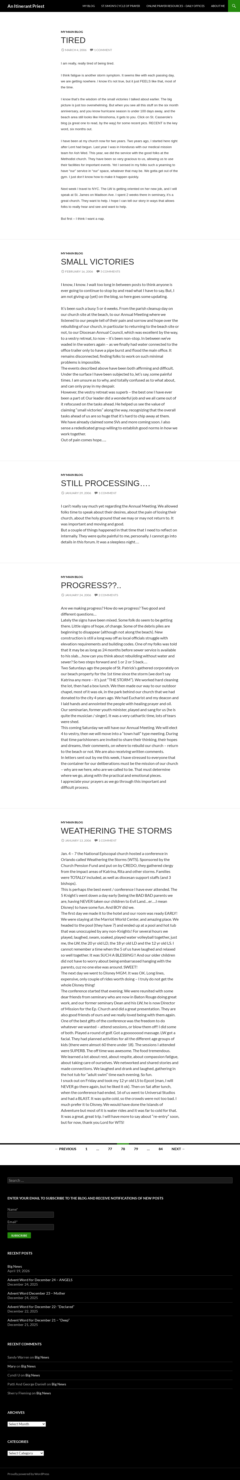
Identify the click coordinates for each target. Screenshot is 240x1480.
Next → (178, 1149)
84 (161, 1149)
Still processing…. (105, 483)
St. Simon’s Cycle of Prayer (120, 5)
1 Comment (103, 50)
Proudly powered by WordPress (28, 1474)
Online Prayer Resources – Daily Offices (175, 5)
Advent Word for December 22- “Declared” (40, 1307)
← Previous (65, 1149)
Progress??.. (91, 585)
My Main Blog (72, 32)
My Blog (89, 5)
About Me (218, 5)
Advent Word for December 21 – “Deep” (38, 1320)
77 (110, 1149)
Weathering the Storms (116, 830)
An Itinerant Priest (25, 6)
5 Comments (110, 271)
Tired (73, 40)
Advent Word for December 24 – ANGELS (39, 1280)
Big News (14, 1266)
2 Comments (108, 595)
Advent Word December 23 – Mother (36, 1293)
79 (136, 1149)
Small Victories (97, 261)
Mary (11, 1366)
